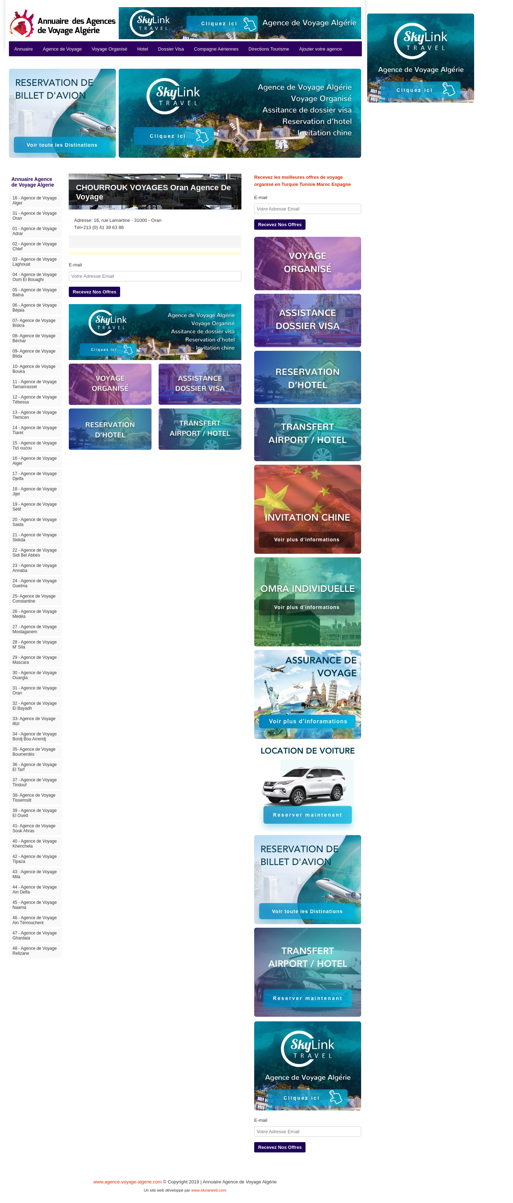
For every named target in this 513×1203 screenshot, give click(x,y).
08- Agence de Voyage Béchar (34, 338)
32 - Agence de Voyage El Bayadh (34, 706)
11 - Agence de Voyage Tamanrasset (34, 384)
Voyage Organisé (109, 49)
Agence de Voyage (62, 49)
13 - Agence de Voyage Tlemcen (34, 415)
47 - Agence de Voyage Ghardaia (34, 936)
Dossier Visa (171, 49)
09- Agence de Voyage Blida (34, 354)
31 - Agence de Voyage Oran (34, 216)
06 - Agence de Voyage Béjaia (34, 308)
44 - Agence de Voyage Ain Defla (34, 890)
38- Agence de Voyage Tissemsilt (34, 798)
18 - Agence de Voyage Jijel (34, 491)
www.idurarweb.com (208, 1190)
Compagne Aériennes (216, 49)
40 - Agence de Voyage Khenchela (34, 844)
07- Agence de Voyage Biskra (34, 323)
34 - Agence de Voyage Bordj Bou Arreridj (34, 736)
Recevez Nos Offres (94, 292)
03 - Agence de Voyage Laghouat (34, 262)
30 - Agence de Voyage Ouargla (34, 675)
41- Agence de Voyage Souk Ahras (34, 828)
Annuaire (23, 49)
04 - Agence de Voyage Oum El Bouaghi (34, 277)
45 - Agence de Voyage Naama (34, 905)
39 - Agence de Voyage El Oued (34, 813)
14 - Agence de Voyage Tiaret (34, 430)
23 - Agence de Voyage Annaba (34, 568)
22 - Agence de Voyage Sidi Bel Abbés (34, 553)
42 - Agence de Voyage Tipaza (34, 859)
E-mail (75, 264)
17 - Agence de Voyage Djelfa (34, 476)
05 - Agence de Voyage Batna (34, 292)
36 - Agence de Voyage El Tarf (34, 767)
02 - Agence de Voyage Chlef (34, 246)
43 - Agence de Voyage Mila (34, 874)
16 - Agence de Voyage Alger (34, 200)
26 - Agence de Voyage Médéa (34, 614)
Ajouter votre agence (320, 49)
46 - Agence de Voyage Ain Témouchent (34, 920)
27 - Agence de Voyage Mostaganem (34, 629)
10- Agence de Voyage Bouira (34, 369)
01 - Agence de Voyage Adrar (34, 231)
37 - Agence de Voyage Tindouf (34, 782)
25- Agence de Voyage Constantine (34, 599)
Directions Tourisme (268, 49)
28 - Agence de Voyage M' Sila (34, 645)
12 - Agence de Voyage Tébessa (34, 400)
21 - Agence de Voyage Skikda (34, 537)
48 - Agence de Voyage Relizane (34, 951)
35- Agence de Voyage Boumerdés (34, 752)
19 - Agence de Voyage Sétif (34, 507)
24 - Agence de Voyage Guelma (34, 583)
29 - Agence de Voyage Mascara (34, 660)
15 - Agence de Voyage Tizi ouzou (34, 446)
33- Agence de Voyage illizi (34, 721)
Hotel (142, 49)
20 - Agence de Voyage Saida (34, 522)
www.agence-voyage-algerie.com (127, 1181)
